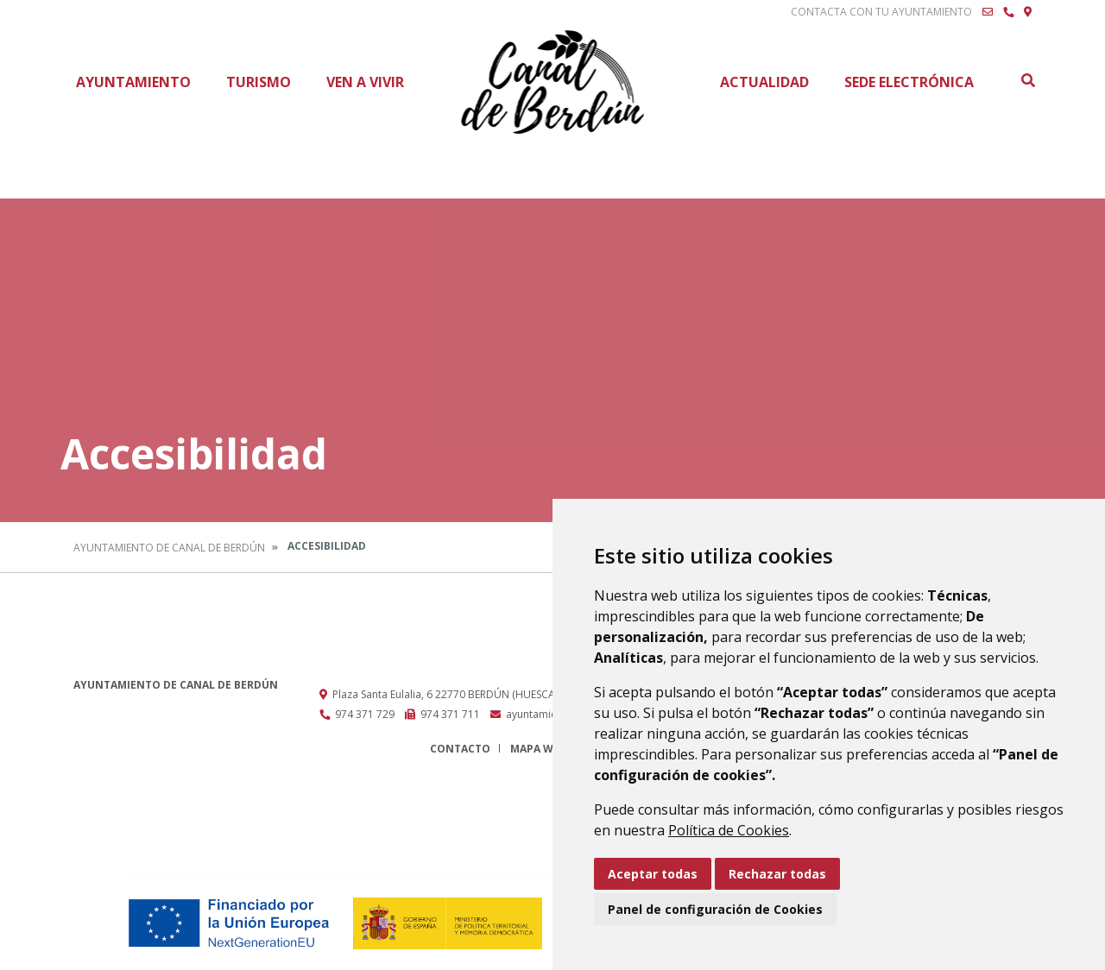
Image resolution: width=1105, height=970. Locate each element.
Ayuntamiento (133, 81)
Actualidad (764, 81)
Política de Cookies (728, 830)
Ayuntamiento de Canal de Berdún (169, 547)
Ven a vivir (365, 81)
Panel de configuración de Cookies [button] (715, 909)
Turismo (258, 81)
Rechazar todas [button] (777, 874)
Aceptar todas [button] (653, 874)
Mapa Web (538, 748)
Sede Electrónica (909, 81)
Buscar (1027, 80)
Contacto (460, 748)
